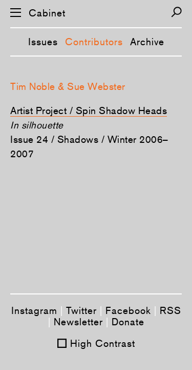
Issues (43, 41)
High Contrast (102, 343)
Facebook (128, 310)
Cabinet (47, 13)
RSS (170, 310)
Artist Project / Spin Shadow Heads (88, 110)
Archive (147, 41)
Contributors (94, 41)
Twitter (81, 310)
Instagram (34, 310)
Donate (128, 321)
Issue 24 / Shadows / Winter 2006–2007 (89, 146)
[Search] (176, 12)
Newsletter (78, 321)
